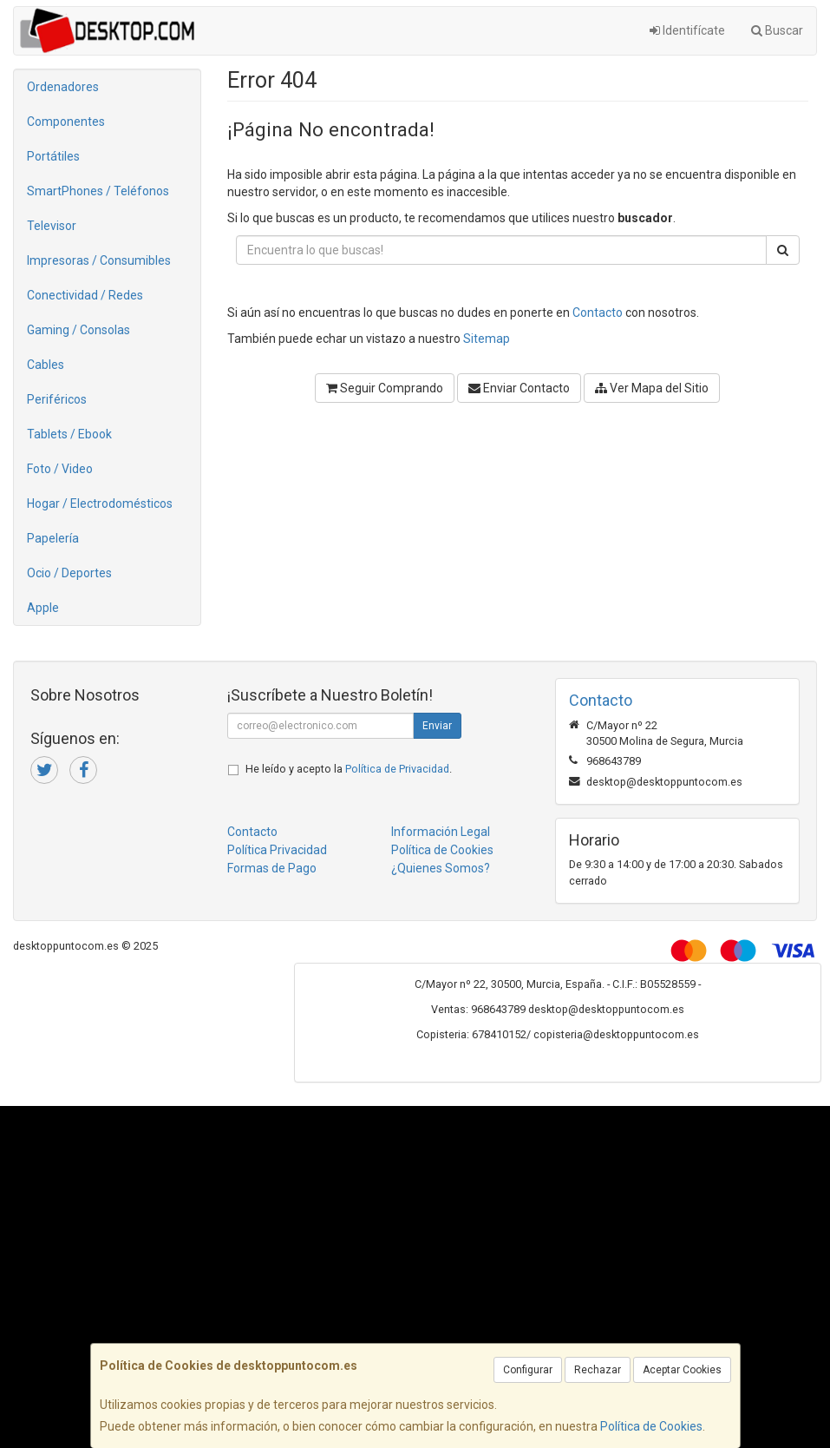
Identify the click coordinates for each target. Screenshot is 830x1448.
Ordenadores (63, 87)
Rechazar (597, 1370)
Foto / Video (60, 469)
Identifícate (687, 30)
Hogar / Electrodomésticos (100, 503)
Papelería (53, 538)
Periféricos (57, 399)
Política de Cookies (651, 1426)
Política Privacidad (277, 850)
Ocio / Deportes (69, 573)
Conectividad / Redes (85, 295)
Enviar (437, 726)
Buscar (777, 30)
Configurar (527, 1370)
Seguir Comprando (384, 388)
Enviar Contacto (519, 388)
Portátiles (53, 156)
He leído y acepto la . (348, 768)
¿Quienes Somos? (440, 868)
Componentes (66, 121)
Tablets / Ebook (69, 434)
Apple (43, 608)
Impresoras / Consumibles (99, 260)
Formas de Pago (272, 868)
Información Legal (440, 832)
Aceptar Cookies (682, 1370)
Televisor (51, 226)
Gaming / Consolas (78, 330)
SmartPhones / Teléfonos (98, 191)
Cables (45, 365)
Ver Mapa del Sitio (652, 388)
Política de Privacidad (397, 768)
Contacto (597, 312)
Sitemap (486, 339)
